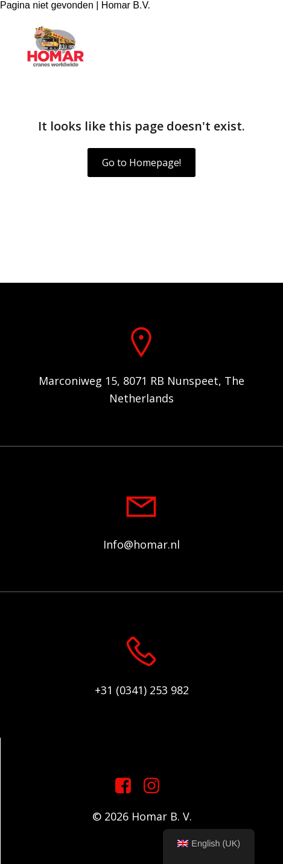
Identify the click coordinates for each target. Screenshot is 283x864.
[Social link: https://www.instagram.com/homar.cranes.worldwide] (156, 786)
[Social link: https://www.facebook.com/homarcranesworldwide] (127, 786)
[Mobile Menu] (256, 47)
